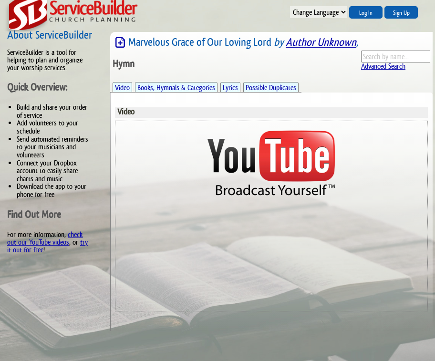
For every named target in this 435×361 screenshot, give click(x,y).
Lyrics (230, 87)
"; (318, 12)
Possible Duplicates (271, 87)
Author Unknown (321, 42)
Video (122, 87)
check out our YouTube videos (45, 238)
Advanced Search (383, 66)
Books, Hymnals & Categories (176, 87)
